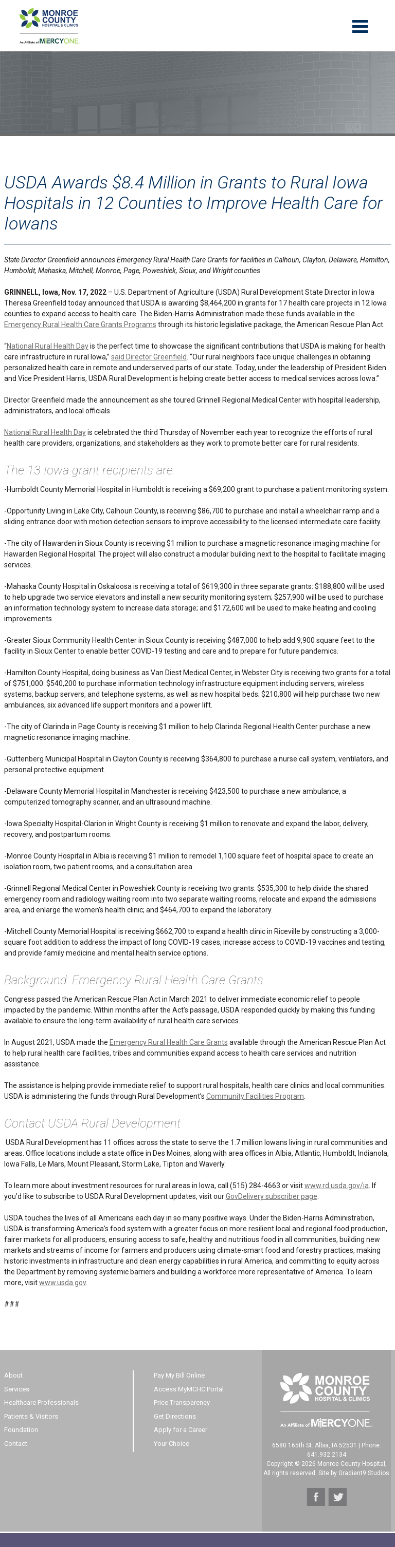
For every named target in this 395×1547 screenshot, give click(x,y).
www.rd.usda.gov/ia (336, 1185)
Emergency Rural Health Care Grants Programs (80, 324)
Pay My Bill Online (179, 1375)
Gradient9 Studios (363, 1473)
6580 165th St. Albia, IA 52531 (314, 1445)
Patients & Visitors (31, 1416)
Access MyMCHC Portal (189, 1389)
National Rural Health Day (47, 346)
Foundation (21, 1430)
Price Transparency (182, 1402)
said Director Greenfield (149, 357)
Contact (15, 1443)
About (13, 1375)
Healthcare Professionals (41, 1402)
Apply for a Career (180, 1430)
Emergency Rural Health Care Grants (169, 1042)
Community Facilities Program (255, 1096)
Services (16, 1389)
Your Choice (171, 1443)
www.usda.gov (62, 1282)
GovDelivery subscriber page (271, 1196)
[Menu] (360, 25)
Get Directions (175, 1416)
